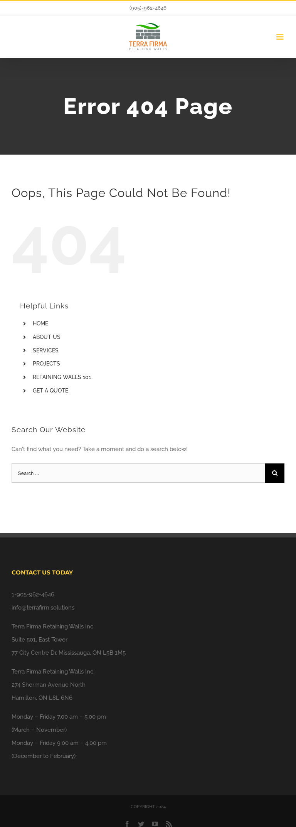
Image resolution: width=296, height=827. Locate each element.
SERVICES (46, 350)
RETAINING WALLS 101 (62, 377)
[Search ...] (138, 473)
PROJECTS (46, 363)
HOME (40, 323)
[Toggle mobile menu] (280, 37)
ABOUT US (47, 337)
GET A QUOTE (50, 390)
